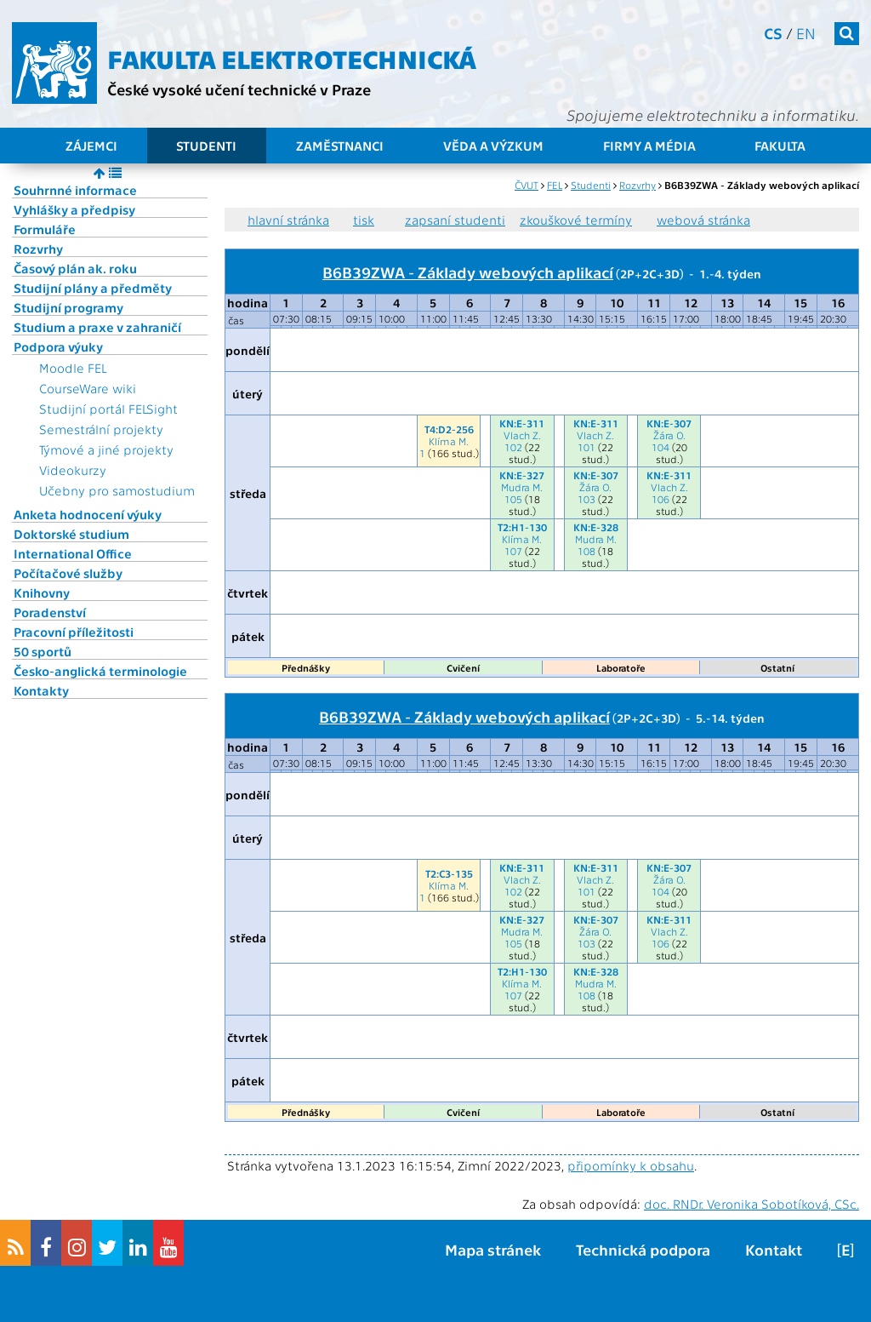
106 (660, 499)
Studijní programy (68, 307)
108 (586, 551)
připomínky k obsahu (630, 1165)
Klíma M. (449, 441)
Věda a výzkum (493, 145)
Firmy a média (649, 145)
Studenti (206, 145)
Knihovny (42, 592)
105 (513, 499)
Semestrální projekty (101, 429)
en (806, 33)
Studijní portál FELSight (108, 408)
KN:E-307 (669, 423)
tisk (363, 219)
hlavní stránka (288, 219)
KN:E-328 (595, 527)
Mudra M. (522, 487)
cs (773, 33)
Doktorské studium (71, 533)
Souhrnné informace (75, 189)
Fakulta (780, 145)
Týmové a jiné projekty (106, 449)
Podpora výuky (58, 346)
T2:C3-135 (449, 873)
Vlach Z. (522, 435)
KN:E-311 (521, 423)
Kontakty (41, 690)
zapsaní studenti (455, 219)
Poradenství (50, 612)
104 (660, 447)
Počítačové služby (68, 573)
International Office (73, 553)
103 (586, 499)
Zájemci (91, 145)
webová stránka (703, 219)
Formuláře (45, 229)
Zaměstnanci (340, 145)
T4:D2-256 (449, 429)
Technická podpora (643, 1249)
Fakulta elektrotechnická (291, 58)
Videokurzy (72, 470)
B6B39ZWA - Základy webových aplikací (467, 271)
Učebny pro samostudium (117, 490)
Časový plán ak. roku (75, 268)
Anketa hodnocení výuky (88, 514)
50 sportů (42, 651)
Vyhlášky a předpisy (74, 209)
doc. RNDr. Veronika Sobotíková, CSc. (751, 1203)
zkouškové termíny (576, 219)
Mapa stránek (493, 1249)
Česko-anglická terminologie (100, 670)
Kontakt (773, 1249)
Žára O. (669, 435)
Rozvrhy (38, 248)
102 (513, 447)
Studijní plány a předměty (93, 287)
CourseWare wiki (87, 388)
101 (586, 447)
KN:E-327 (521, 475)
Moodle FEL (72, 367)
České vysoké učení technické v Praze (239, 89)
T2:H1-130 (522, 527)
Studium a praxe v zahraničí (97, 327)
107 (513, 551)
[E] (845, 1249)
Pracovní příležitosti (74, 631)
